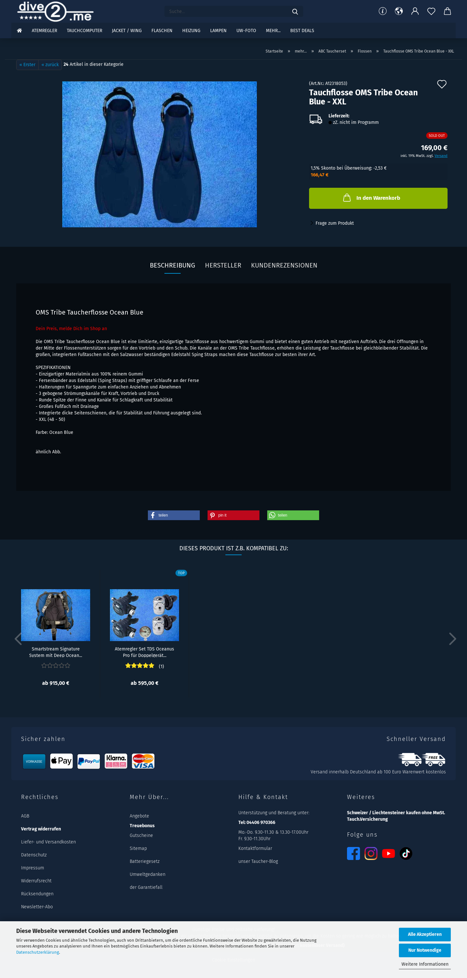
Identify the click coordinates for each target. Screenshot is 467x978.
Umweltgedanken (147, 874)
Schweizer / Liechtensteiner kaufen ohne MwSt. (396, 813)
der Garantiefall (146, 887)
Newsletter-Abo (37, 907)
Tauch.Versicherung (367, 819)
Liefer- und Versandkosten (48, 842)
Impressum (32, 868)
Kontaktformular (255, 848)
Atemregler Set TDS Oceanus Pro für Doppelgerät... (144, 651)
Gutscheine (141, 835)
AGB (25, 816)
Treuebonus (142, 826)
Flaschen (162, 30)
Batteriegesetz (145, 861)
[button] (399, 11)
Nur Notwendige (424, 950)
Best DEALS (302, 30)
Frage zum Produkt (335, 223)
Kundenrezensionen (284, 265)
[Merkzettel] (431, 11)
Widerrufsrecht (36, 881)
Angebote (139, 816)
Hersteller (223, 265)
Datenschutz (34, 855)
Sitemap (138, 848)
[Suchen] (295, 11)
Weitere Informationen (425, 964)
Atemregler (44, 30)
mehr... (273, 30)
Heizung (191, 30)
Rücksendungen (37, 894)
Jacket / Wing (127, 30)
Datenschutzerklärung (37, 952)
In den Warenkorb (371, 197)
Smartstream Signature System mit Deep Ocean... (55, 651)
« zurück (50, 64)
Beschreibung (172, 265)
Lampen (218, 30)
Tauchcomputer (84, 30)
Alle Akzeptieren (425, 934)
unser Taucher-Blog (258, 861)
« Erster (27, 64)
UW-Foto (246, 30)
